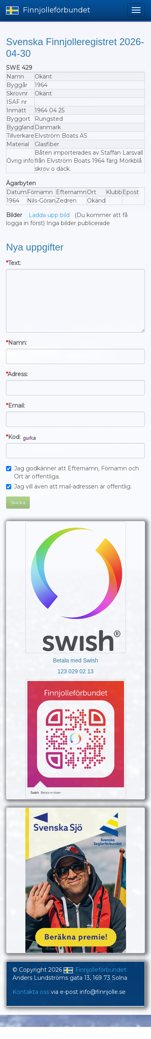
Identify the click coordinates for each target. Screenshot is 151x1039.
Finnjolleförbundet (48, 10)
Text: (13, 263)
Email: (15, 405)
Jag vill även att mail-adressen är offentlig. (69, 486)
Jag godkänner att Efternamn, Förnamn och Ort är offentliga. (72, 472)
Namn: (16, 342)
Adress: (17, 374)
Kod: (13, 437)
